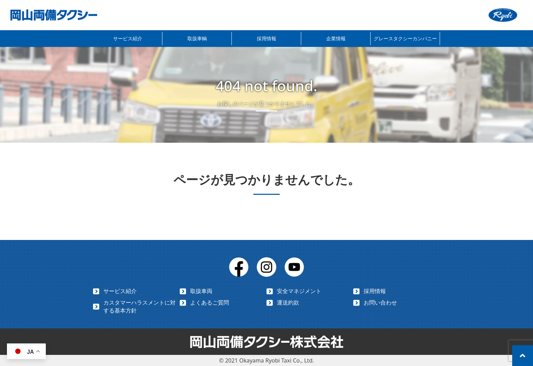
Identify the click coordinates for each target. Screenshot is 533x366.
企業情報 (336, 38)
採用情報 (266, 38)
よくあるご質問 (209, 302)
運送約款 (288, 302)
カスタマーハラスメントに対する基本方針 (139, 306)
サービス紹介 (127, 38)
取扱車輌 (197, 38)
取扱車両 (201, 291)
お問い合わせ (380, 302)
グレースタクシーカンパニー (405, 38)
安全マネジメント (299, 291)
